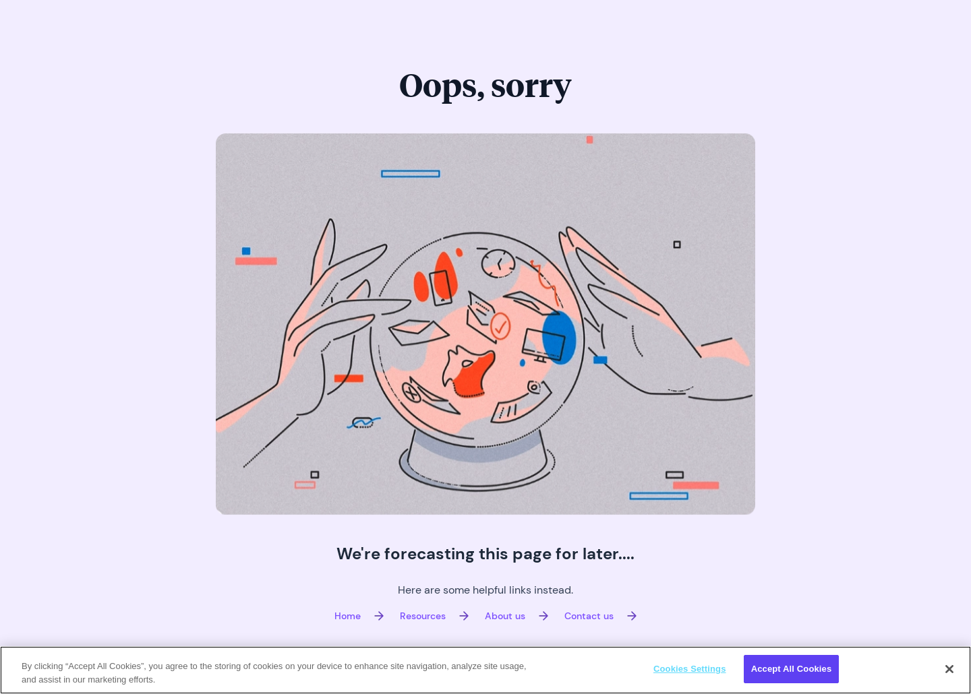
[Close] (949, 669)
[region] (485, 670)
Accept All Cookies (791, 669)
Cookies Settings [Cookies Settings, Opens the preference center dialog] (689, 669)
